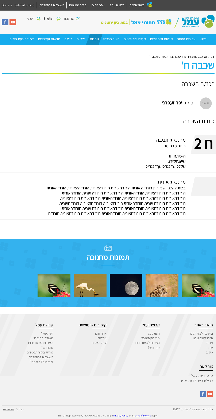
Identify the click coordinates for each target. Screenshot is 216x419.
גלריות (80, 39)
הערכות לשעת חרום (147, 343)
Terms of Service (142, 415)
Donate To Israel (41, 362)
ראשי (203, 39)
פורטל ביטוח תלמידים (40, 352)
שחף (210, 347)
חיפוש (31, 18)
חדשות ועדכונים (49, 39)
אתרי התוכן (98, 5)
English (48, 18)
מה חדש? (154, 347)
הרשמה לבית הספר (201, 333)
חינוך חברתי (111, 39)
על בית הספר (186, 39)
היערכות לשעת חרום (40, 343)
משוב (209, 352)
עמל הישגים (99, 343)
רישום (68, 39)
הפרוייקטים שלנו (203, 338)
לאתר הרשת (137, 5)
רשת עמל (154, 333)
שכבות (94, 39)
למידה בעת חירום (21, 39)
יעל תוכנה (8, 409)
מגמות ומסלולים (161, 39)
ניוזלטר (102, 338)
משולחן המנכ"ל (43, 338)
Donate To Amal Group (18, 5)
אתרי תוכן (101, 333)
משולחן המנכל (150, 338)
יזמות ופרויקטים (135, 39)
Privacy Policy (120, 415)
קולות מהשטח (77, 5)
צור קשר (68, 18)
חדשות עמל (117, 5)
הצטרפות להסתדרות (51, 5)
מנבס (209, 343)
